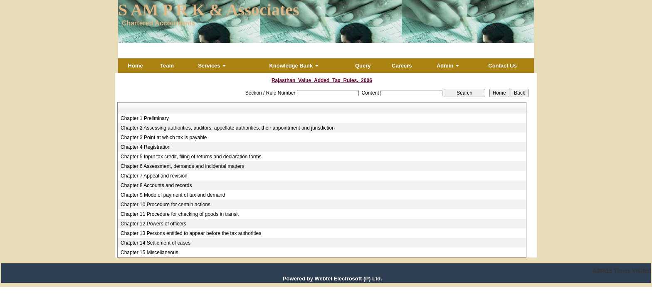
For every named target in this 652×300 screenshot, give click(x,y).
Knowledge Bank (293, 65)
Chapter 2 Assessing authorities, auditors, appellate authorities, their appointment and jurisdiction (228, 128)
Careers (402, 65)
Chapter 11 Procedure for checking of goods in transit (180, 214)
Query (363, 65)
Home (135, 65)
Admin (448, 65)
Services (212, 65)
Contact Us (502, 65)
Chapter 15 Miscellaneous (149, 252)
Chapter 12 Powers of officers (153, 224)
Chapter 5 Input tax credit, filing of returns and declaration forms (191, 157)
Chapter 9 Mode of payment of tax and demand (173, 195)
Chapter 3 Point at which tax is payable (164, 137)
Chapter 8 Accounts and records (156, 185)
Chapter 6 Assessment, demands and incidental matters (182, 166)
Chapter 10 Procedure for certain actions (165, 205)
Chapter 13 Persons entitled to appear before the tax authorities (191, 233)
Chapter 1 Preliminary (145, 118)
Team (167, 65)
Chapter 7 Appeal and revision (154, 176)
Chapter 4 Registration (145, 147)
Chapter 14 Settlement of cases (155, 243)
